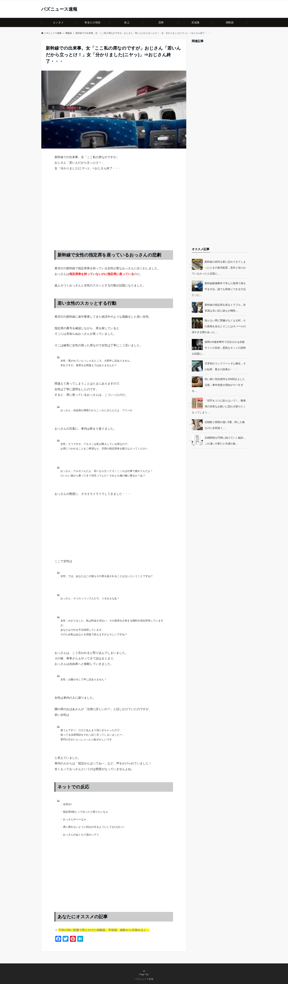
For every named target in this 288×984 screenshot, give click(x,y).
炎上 (126, 22)
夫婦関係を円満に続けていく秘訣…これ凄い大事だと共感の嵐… (225, 440)
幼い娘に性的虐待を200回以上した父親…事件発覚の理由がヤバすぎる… (218, 385)
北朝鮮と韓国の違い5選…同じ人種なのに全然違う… (225, 425)
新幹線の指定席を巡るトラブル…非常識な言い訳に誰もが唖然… (225, 307)
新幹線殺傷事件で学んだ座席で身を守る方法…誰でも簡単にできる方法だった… (219, 289)
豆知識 (195, 22)
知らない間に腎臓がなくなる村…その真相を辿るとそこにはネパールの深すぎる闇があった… (219, 326)
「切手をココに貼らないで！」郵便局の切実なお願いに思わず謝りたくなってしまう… (219, 406)
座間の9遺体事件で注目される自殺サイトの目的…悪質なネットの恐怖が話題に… (219, 347)
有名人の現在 (92, 22)
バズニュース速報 (59, 9)
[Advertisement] (114, 214)
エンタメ (58, 22)
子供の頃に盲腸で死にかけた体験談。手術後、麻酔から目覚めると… (103, 930)
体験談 (230, 22)
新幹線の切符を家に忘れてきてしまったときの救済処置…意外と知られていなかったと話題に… (219, 267)
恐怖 (161, 22)
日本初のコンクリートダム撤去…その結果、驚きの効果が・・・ (225, 366)
